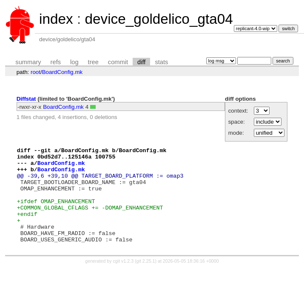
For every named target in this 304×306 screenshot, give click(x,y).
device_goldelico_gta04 (159, 19)
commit (118, 62)
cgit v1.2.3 (123, 280)
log (74, 62)
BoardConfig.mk (62, 72)
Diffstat (26, 99)
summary (28, 62)
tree (93, 62)
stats (161, 62)
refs (56, 62)
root (35, 72)
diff (141, 62)
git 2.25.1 (145, 280)
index (56, 19)
